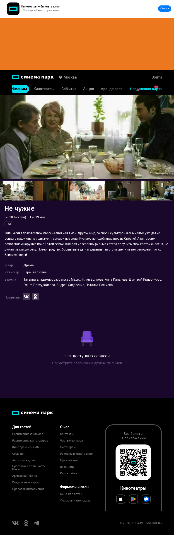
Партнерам (68, 447)
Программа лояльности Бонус (29, 468)
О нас (64, 427)
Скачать (164, 8)
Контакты (67, 434)
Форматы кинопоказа (75, 500)
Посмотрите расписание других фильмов (87, 363)
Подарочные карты (25, 482)
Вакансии (67, 466)
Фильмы (19, 90)
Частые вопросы (72, 440)
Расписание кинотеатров (30, 440)
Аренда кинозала (24, 476)
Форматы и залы (74, 487)
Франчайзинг (69, 460)
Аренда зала (112, 90)
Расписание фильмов (27, 434)
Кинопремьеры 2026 (26, 447)
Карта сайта (68, 473)
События (69, 90)
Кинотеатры (44, 90)
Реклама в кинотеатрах (76, 453)
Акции (88, 90)
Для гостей (21, 427)
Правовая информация (28, 489)
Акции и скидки (23, 460)
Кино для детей (71, 494)
